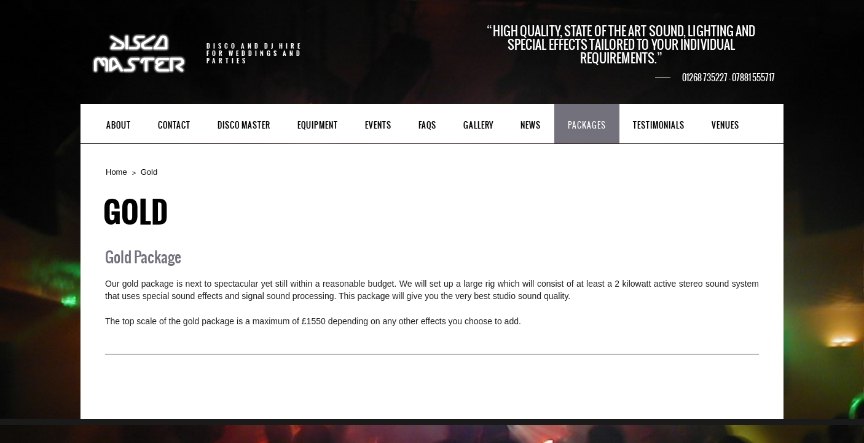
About (118, 125)
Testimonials (659, 125)
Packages (587, 125)
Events (378, 125)
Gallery (478, 125)
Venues (725, 125)
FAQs (427, 125)
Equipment (317, 125)
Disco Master (244, 125)
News (530, 125)
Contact (174, 125)
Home (116, 172)
